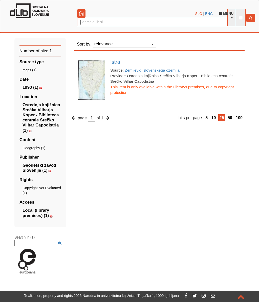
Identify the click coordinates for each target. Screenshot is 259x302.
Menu (226, 13)
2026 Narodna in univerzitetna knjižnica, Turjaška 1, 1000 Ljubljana (126, 296)
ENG (209, 14)
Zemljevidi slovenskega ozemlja (152, 70)
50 (230, 118)
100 (239, 118)
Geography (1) (34, 148)
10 (213, 118)
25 (222, 118)
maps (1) (29, 70)
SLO (198, 14)
